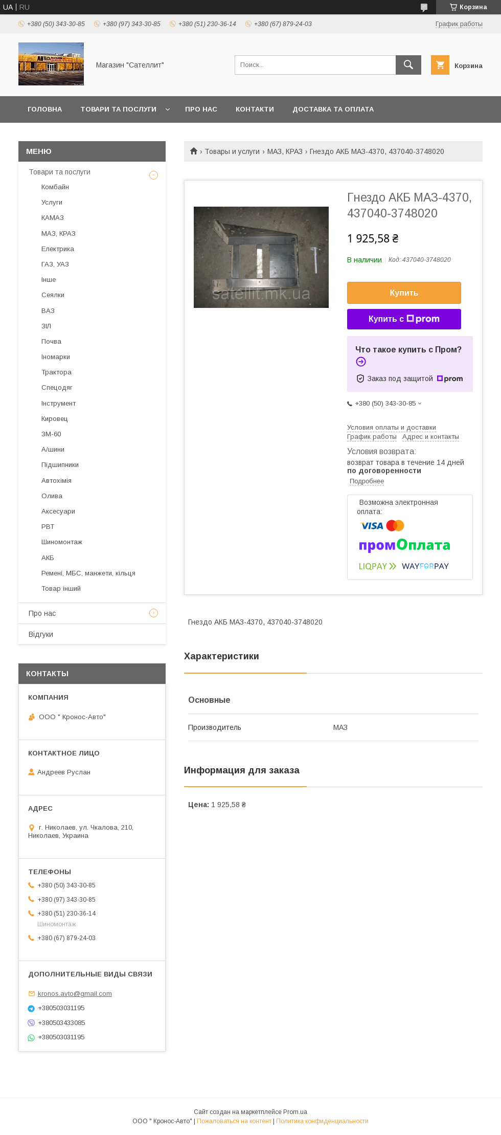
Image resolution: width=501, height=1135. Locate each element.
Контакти (255, 109)
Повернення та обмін (71, 136)
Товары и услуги (232, 151)
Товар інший (61, 588)
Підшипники (60, 465)
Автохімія (56, 480)
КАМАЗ (52, 217)
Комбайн (55, 187)
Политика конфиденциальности (322, 1121)
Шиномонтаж (61, 542)
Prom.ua (295, 1112)
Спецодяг (57, 387)
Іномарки (55, 357)
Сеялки (52, 295)
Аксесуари (58, 511)
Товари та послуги (118, 109)
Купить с (404, 319)
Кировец (54, 418)
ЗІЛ (46, 326)
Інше (48, 279)
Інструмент (58, 403)
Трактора (56, 372)
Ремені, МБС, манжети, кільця (88, 573)
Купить (404, 292)
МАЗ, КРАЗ (285, 151)
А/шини (52, 449)
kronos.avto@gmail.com (75, 993)
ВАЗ (48, 311)
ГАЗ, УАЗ (55, 264)
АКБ (47, 558)
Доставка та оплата (333, 109)
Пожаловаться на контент (234, 1121)
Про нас (201, 109)
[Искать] (408, 65)
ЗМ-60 (51, 434)
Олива (51, 496)
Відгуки (41, 634)
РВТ (47, 526)
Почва (51, 341)
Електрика (57, 249)
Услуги (51, 202)
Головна (45, 109)
